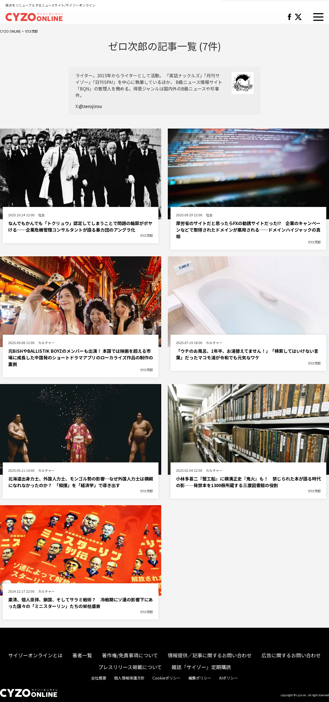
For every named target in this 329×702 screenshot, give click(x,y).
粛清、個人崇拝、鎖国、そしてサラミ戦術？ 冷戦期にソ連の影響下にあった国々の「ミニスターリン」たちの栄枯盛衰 (80, 602)
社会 (41, 214)
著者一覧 (82, 655)
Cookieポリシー (166, 678)
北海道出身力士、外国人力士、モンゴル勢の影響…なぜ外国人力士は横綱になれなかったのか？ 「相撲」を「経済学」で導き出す (80, 481)
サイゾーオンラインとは (35, 655)
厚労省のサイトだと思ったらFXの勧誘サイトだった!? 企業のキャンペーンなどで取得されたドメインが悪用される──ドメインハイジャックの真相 (248, 230)
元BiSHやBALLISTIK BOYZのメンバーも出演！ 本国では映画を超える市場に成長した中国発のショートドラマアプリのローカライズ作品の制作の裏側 (80, 357)
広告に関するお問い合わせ (291, 655)
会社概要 (98, 678)
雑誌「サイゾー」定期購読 (201, 666)
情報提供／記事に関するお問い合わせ (210, 655)
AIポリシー (228, 678)
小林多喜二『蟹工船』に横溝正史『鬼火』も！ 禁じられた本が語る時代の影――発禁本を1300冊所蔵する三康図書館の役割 (248, 481)
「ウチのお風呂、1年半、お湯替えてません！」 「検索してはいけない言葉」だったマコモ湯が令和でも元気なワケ (247, 354)
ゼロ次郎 (146, 235)
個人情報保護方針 (129, 678)
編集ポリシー (199, 678)
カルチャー (46, 342)
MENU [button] (318, 17)
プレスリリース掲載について (130, 666)
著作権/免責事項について (130, 655)
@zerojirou (90, 106)
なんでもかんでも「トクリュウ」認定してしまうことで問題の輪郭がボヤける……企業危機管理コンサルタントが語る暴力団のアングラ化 (80, 226)
